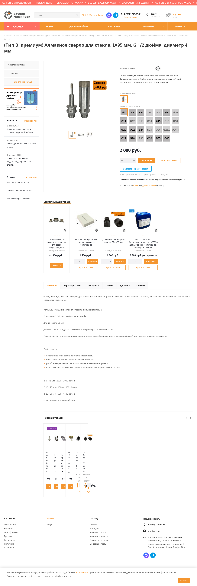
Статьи (93, 524)
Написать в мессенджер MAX (109, 15)
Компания (9, 518)
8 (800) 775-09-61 (133, 14)
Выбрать (58, 265)
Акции (50, 524)
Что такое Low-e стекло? (18, 182)
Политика (9, 543)
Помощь (94, 518)
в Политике (82, 572)
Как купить (95, 528)
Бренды (8, 536)
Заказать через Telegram (135, 168)
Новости (8, 528)
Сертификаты (11, 532)
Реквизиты (9, 540)
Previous (186, 418)
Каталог (51, 518)
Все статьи (31, 177)
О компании (10, 524)
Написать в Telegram (115, 15)
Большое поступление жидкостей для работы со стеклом (19, 161)
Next (190, 418)
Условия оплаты (98, 532)
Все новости (30, 120)
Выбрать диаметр (58, 486)
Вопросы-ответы (98, 543)
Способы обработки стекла (19, 190)
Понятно (184, 580)
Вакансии (9, 547)
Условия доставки (99, 536)
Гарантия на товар (99, 540)
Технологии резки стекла (18, 198)
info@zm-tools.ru (94, 15)
